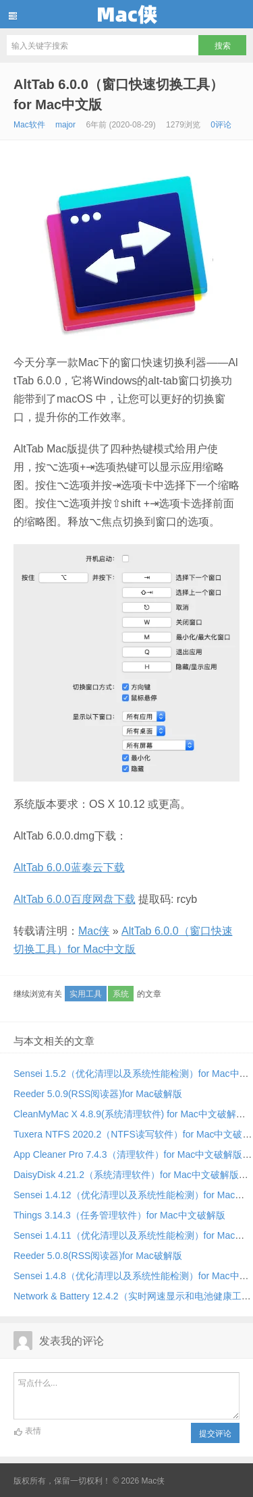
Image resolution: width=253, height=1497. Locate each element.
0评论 (220, 124)
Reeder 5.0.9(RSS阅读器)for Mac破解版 (97, 1093)
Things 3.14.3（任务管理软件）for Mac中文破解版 (119, 1215)
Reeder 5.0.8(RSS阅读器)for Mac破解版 (97, 1255)
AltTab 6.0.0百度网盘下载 (74, 899)
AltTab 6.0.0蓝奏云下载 (69, 867)
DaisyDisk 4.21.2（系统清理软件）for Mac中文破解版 (126, 1174)
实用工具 (85, 994)
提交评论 (215, 1433)
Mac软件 (29, 124)
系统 (121, 994)
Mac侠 (126, 14)
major (65, 124)
